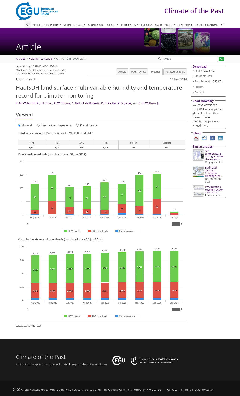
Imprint (185, 389)
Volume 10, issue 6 (40, 58)
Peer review (138, 71)
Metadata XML (204, 76)
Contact (172, 389)
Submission (95, 24)
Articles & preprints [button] (46, 24)
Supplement (202, 81)
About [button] (169, 24)
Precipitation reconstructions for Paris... (214, 189)
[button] (159, 58)
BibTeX (199, 86)
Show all (25, 125)
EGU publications (207, 24)
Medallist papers (75, 24)
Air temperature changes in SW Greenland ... (214, 155)
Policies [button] (111, 24)
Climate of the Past (194, 10)
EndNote (200, 92)
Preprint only (86, 125)
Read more (201, 125)
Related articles (175, 71)
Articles (20, 58)
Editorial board (151, 24)
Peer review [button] (128, 24)
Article (122, 71)
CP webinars (185, 24)
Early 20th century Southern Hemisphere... (214, 172)
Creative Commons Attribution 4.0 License (134, 389)
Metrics (155, 71)
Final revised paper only (54, 125)
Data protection (204, 389)
